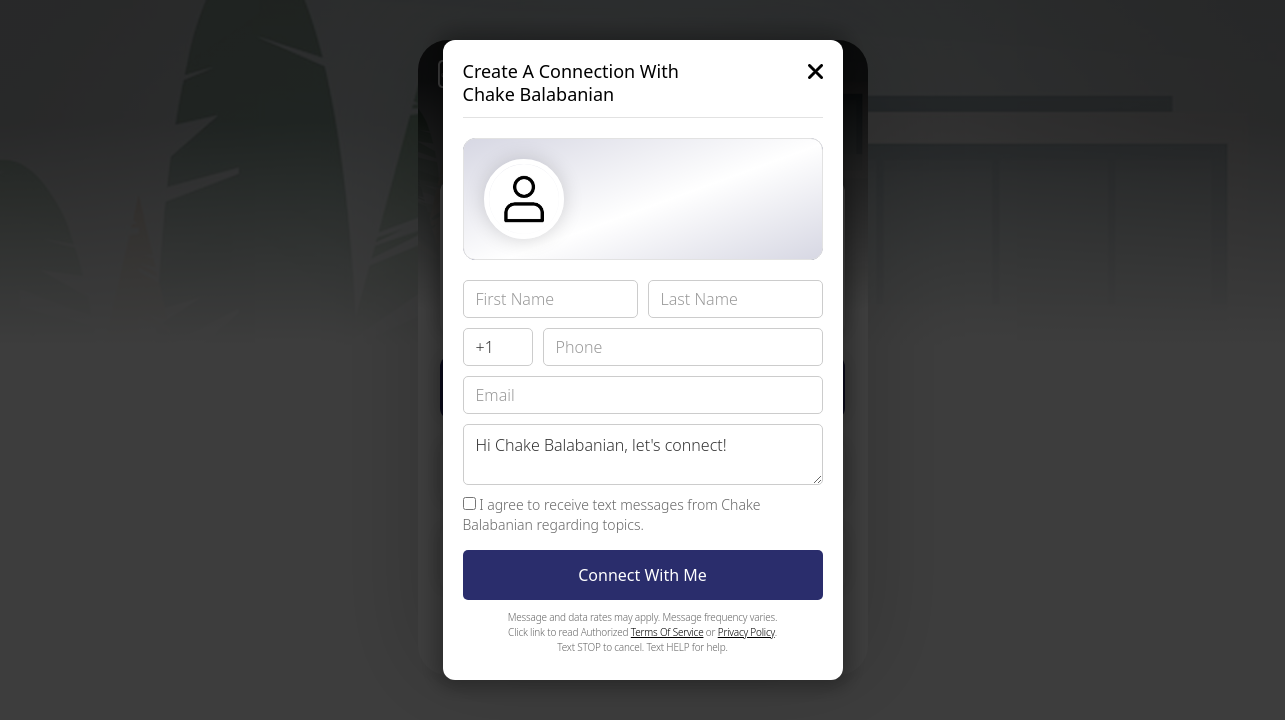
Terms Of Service (667, 632)
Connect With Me (642, 575)
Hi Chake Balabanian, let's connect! (643, 454)
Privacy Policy (746, 632)
